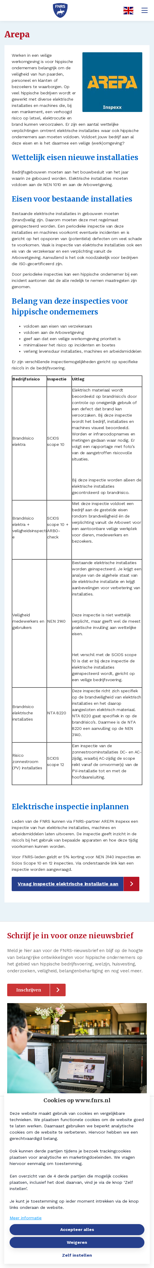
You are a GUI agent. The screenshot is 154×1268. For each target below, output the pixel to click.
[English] (126, 10)
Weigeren (77, 1242)
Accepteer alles (77, 1229)
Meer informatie (26, 1217)
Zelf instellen (77, 1255)
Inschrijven (28, 990)
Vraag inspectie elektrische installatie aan (68, 884)
